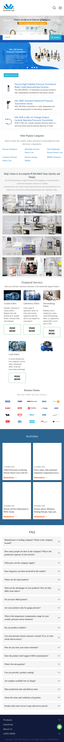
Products (7, 720)
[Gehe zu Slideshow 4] (34, 67)
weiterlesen (10, 477)
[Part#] (26, 37)
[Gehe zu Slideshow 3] (32, 67)
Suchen (55, 37)
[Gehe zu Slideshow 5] (36, 67)
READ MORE (12, 329)
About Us (7, 729)
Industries (8, 724)
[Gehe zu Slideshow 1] (27, 67)
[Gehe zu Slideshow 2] (29, 67)
